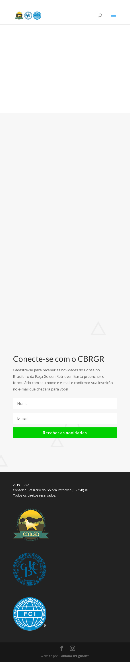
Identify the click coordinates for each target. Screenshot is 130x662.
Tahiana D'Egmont (74, 656)
